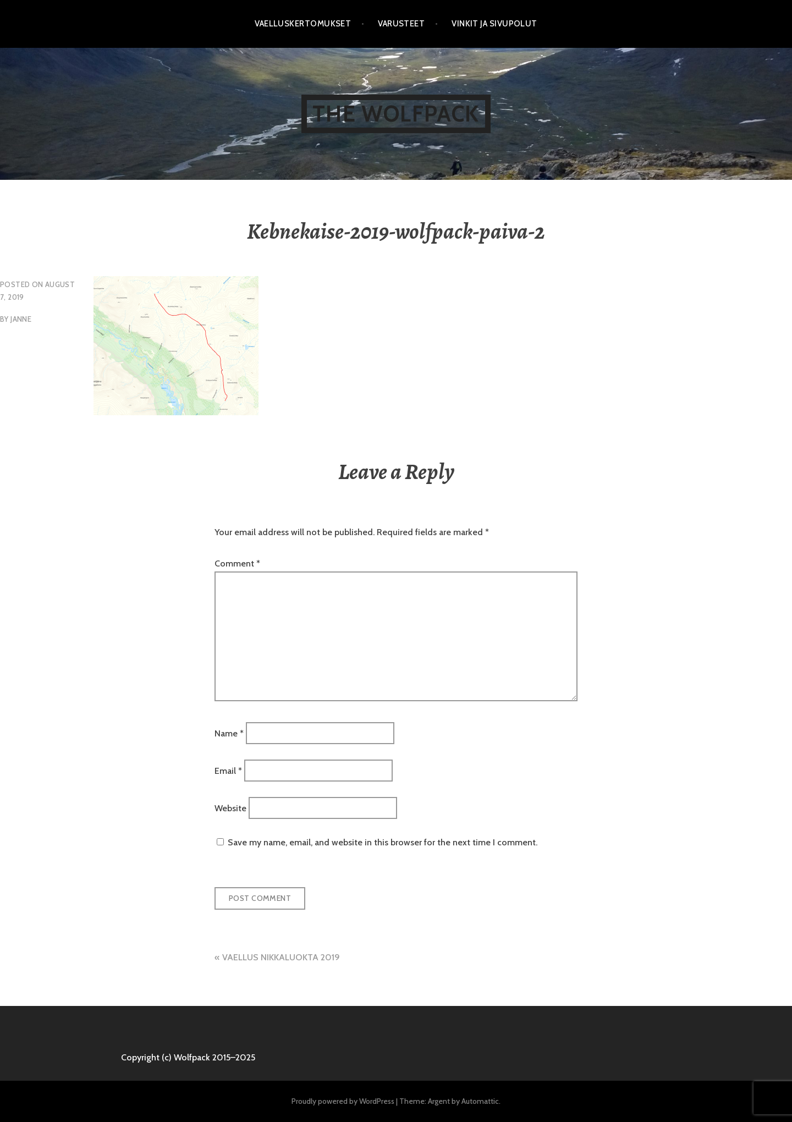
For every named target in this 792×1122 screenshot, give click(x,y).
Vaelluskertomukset (303, 24)
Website (230, 808)
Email (228, 771)
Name (229, 733)
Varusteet (401, 24)
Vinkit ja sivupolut (494, 24)
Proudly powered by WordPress (343, 1101)
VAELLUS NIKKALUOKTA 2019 (281, 957)
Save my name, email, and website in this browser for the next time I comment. (382, 842)
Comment (237, 563)
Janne (20, 319)
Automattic (480, 1101)
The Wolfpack (395, 113)
